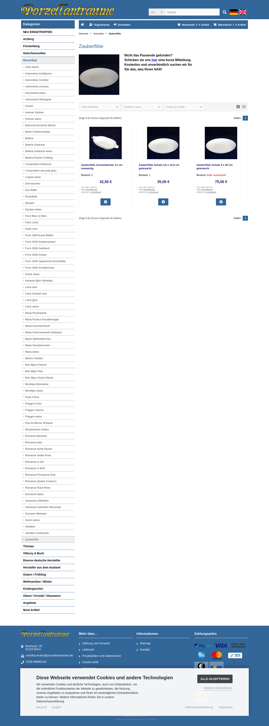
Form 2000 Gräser (36, 254)
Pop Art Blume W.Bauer (39, 422)
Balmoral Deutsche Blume (40, 125)
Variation (30, 526)
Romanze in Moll (35, 468)
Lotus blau (31, 287)
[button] (157, 12)
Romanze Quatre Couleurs (41, 481)
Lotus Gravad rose (36, 293)
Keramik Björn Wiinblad (38, 280)
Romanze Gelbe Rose (38, 455)
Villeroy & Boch (33, 553)
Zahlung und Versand (94, 643)
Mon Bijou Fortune (36, 364)
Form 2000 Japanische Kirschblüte (45, 261)
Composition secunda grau (41, 170)
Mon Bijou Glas (34, 371)
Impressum (226, 707)
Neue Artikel (31, 610)
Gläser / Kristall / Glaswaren (42, 595)
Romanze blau (33, 442)
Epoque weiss (33, 209)
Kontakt (143, 650)
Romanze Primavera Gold (40, 474)
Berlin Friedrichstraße (37, 131)
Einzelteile (31, 196)
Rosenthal (30, 60)
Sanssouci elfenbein (37, 500)
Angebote (29, 602)
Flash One (31, 228)
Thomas (28, 546)
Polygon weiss (33, 416)
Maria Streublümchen (37, 345)
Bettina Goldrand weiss (38, 151)
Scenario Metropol (36, 513)
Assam (29, 105)
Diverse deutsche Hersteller (41, 560)
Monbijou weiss (34, 390)
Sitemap (144, 643)
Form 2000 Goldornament (40, 241)
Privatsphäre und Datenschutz (100, 656)
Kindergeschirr (33, 588)
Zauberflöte (31, 539)
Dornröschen (32, 183)
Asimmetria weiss (35, 92)
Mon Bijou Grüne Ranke (39, 377)
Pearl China (32, 397)
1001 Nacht (32, 67)
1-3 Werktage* (95, 192)
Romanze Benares (36, 435)
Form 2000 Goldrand (37, 248)
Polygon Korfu (33, 403)
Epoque (29, 202)
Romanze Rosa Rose (37, 487)
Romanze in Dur (34, 461)
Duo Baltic (31, 190)
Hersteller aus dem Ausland (41, 567)
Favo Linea (31, 222)
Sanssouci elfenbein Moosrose (43, 507)
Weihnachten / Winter (37, 581)
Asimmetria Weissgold (38, 99)
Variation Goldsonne (37, 532)
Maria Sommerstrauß (37, 325)
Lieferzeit (86, 650)
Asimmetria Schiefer (37, 79)
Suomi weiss (32, 520)
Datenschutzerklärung (199, 707)
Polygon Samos (34, 410)
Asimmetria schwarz (37, 86)
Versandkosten (91, 189)
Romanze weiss (34, 494)
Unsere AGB (88, 662)
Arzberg (28, 39)
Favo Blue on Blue (36, 215)
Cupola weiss (33, 177)
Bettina (29, 138)
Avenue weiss (33, 118)
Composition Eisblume (38, 164)
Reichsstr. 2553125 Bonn (31, 648)
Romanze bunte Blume (38, 448)
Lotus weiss (32, 306)
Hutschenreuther (34, 53)
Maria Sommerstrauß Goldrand (43, 332)
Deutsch (41, 707)
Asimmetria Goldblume (38, 73)
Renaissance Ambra (37, 429)
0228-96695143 (33, 662)
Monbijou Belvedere (36, 384)
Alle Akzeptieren (215, 678)
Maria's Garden (34, 358)
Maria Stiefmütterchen (38, 338)
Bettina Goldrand (35, 144)
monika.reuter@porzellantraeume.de (47, 655)
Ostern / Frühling (34, 574)
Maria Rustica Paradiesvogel (42, 319)
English (56, 707)
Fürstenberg (31, 46)
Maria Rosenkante (36, 312)
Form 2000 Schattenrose (39, 267)
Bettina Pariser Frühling (39, 157)
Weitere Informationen (218, 688)
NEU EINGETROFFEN (37, 32)
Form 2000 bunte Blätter (39, 235)
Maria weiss (32, 351)
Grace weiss (32, 274)
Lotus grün (31, 300)
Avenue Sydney (34, 112)
